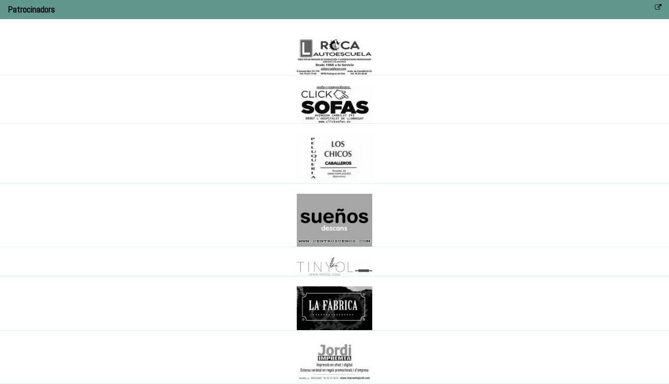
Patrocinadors (31, 9)
